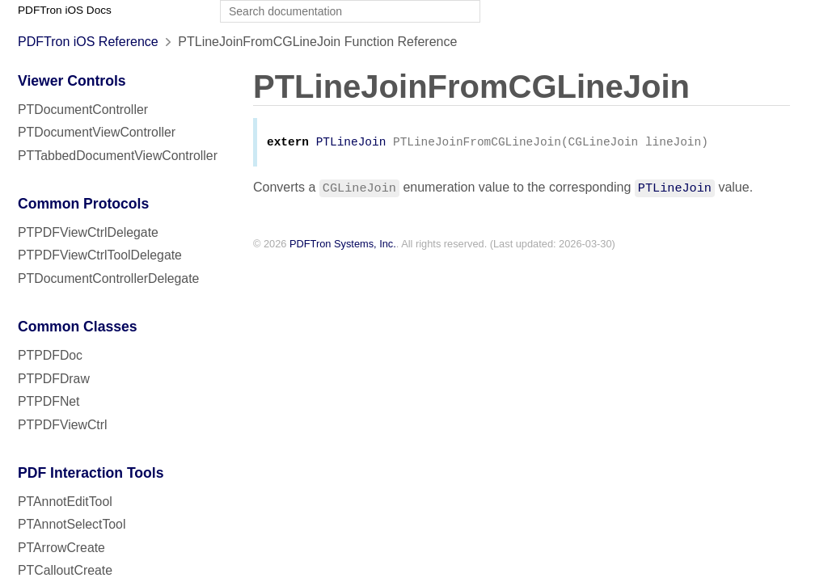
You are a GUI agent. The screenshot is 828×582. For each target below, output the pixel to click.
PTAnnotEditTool (65, 501)
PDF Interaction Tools (91, 473)
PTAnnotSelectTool (71, 524)
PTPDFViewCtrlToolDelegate (100, 255)
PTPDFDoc (50, 355)
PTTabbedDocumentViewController (118, 155)
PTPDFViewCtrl (63, 425)
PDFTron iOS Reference (88, 41)
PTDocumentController (83, 109)
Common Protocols (83, 204)
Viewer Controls (72, 81)
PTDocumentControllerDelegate (108, 278)
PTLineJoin (351, 143)
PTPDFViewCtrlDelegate (88, 232)
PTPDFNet (49, 401)
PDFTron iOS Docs (65, 10)
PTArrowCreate (61, 548)
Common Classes (77, 326)
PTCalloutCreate (65, 570)
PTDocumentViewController (96, 132)
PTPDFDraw (54, 379)
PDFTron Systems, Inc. (342, 245)
